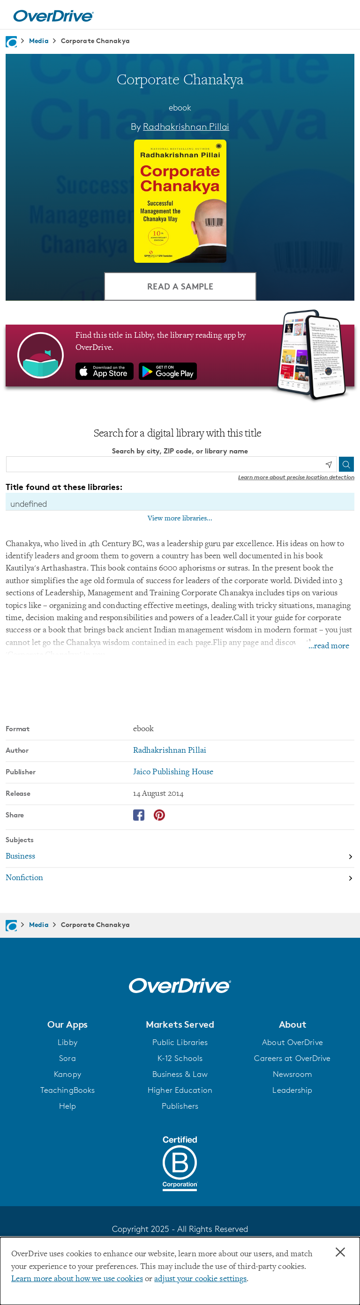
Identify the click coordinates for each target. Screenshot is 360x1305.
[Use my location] (328, 464)
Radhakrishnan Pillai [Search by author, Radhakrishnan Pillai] (186, 126)
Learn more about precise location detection (296, 477)
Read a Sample (180, 286)
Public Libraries (180, 1042)
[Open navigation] (341, 16)
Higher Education (180, 1090)
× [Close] (340, 1252)
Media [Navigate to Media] (39, 40)
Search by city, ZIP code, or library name (180, 450)
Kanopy (67, 1074)
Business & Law (180, 1074)
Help (67, 1106)
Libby (67, 1042)
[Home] (53, 14)
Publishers (180, 1106)
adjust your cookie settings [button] (200, 1279)
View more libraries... (180, 518)
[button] (67, 1024)
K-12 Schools (180, 1058)
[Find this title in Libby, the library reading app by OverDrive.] (180, 355)
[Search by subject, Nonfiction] (180, 878)
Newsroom (293, 1074)
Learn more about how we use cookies (77, 1279)
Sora (67, 1058)
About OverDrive (292, 1042)
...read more (328, 646)
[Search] (346, 464)
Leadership (292, 1090)
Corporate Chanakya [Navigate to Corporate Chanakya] (95, 40)
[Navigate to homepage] (11, 41)
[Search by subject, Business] (180, 857)
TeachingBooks (67, 1090)
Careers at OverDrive (292, 1058)
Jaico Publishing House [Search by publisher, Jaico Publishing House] (173, 772)
